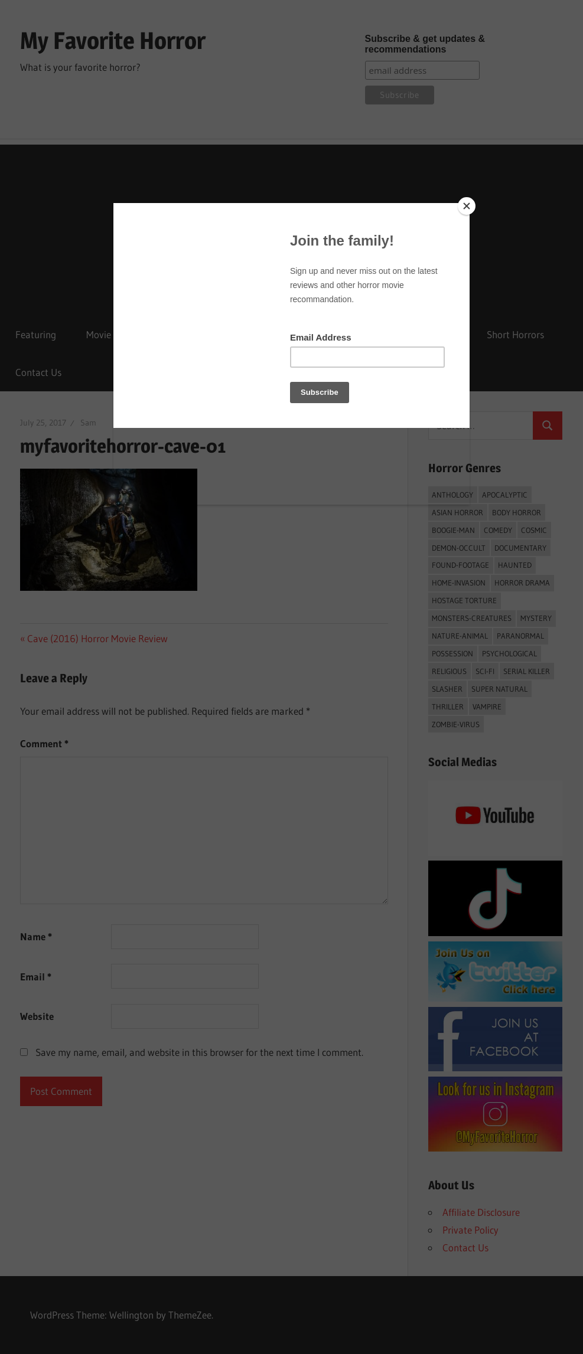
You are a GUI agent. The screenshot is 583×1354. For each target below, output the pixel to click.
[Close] (466, 206)
